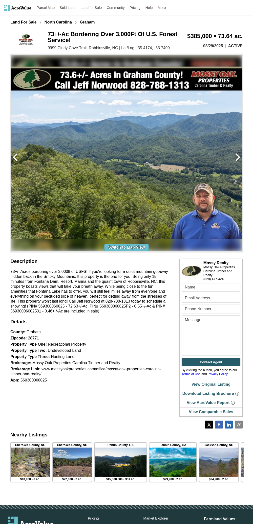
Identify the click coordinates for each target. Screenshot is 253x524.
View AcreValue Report (208, 403)
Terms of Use (191, 374)
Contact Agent (211, 362)
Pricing (135, 8)
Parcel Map (46, 8)
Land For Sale (23, 22)
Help (149, 8)
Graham (87, 22)
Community (116, 8)
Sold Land (68, 8)
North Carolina (58, 22)
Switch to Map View (126, 247)
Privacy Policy (218, 374)
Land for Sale (91, 8)
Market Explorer (156, 518)
